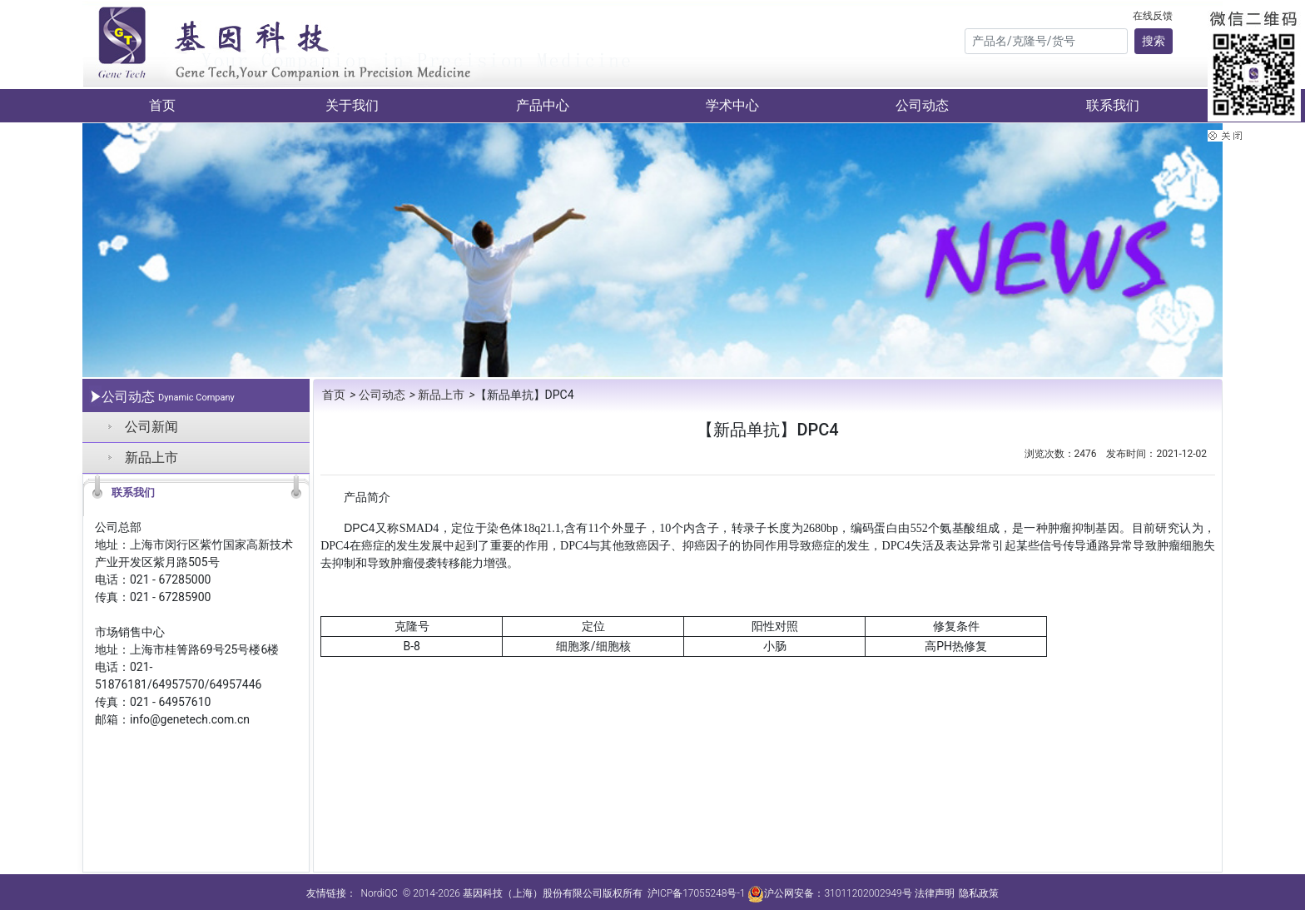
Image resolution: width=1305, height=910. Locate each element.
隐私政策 (979, 893)
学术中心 (732, 105)
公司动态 (922, 105)
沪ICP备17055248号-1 (697, 893)
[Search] (1046, 41)
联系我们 (1112, 105)
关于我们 (352, 105)
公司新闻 (151, 427)
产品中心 (542, 105)
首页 (162, 105)
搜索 (1153, 40)
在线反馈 (1153, 16)
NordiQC (378, 893)
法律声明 (935, 893)
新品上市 (151, 457)
